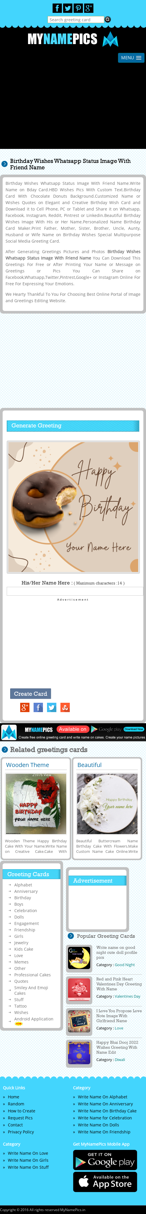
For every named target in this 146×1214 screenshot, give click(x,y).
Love (18, 955)
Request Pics (20, 1118)
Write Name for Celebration (105, 1118)
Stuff (19, 999)
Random (16, 1104)
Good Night (125, 964)
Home (13, 1097)
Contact (15, 1125)
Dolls (19, 917)
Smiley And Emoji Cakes (31, 990)
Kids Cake (23, 949)
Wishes (21, 1012)
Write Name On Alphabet (102, 1097)
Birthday (22, 897)
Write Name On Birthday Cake (107, 1111)
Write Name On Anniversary (105, 1104)
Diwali (120, 1059)
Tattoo (20, 1006)
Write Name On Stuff (28, 1167)
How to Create (21, 1111)
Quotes (21, 981)
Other (20, 968)
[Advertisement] (73, 108)
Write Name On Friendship (104, 1132)
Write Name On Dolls (98, 1125)
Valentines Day (127, 996)
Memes (21, 962)
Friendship (24, 930)
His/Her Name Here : (73, 583)
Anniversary (26, 891)
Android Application (33, 1021)
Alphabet (23, 885)
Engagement (26, 923)
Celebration (25, 910)
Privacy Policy (21, 1132)
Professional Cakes (32, 975)
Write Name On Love (28, 1153)
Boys (18, 904)
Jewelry (21, 942)
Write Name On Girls (28, 1160)
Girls (18, 936)
